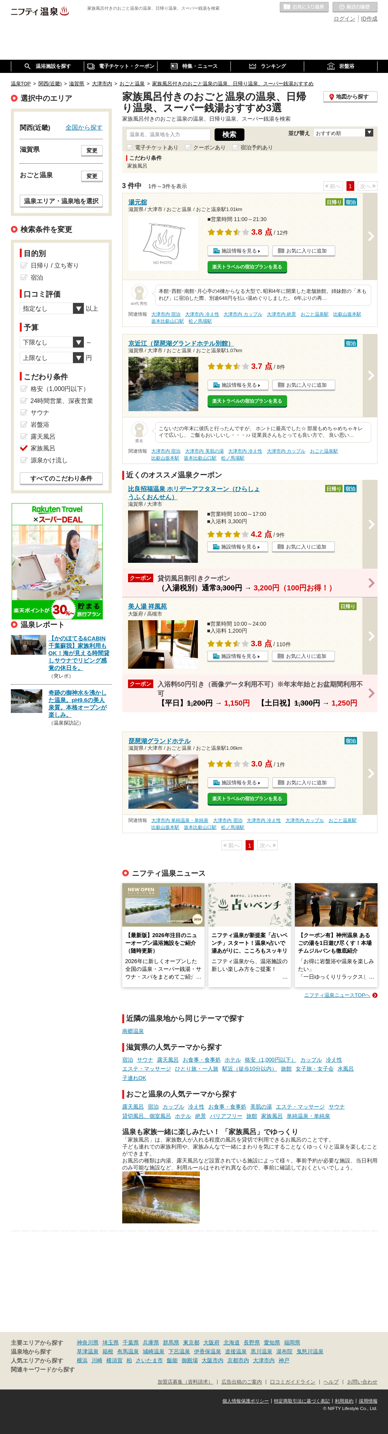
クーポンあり (209, 147)
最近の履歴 (355, 7)
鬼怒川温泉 (310, 1351)
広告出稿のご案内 (242, 1382)
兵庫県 (151, 1342)
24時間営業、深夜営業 (62, 401)
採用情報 (368, 1401)
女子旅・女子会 (315, 1069)
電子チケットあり (156, 147)
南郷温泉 (133, 1031)
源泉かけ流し (49, 460)
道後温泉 (236, 1351)
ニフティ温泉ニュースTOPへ (337, 995)
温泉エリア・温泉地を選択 (61, 200)
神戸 (284, 1360)
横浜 (82, 1360)
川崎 (97, 1360)
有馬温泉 (128, 1351)
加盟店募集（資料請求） (185, 1382)
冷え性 (334, 1060)
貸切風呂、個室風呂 (146, 1116)
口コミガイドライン (292, 1382)
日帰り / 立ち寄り (55, 265)
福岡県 (292, 1342)
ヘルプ (331, 1382)
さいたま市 (149, 1360)
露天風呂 (168, 1060)
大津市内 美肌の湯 (204, 451)
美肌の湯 (261, 1107)
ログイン (344, 19)
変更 (92, 150)
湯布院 (284, 1351)
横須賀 (114, 1360)
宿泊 (127, 1060)
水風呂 (346, 1069)
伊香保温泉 (207, 1351)
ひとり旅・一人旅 (196, 1069)
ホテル (233, 1060)
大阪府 (211, 1342)
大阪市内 (212, 1360)
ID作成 (369, 19)
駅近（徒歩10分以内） (249, 1069)
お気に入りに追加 (306, 251)
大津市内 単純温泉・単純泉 (179, 820)
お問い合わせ (362, 1382)
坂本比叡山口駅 (167, 321)
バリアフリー (226, 1116)
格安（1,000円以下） (270, 1060)
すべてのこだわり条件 (61, 478)
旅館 (286, 1069)
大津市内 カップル (242, 314)
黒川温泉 (261, 1351)
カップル (311, 1060)
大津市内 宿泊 (165, 314)
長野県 (252, 1342)
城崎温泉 (154, 1351)
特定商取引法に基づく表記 (302, 1401)
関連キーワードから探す (43, 1370)
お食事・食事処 (202, 1060)
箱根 (107, 1351)
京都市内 (238, 1360)
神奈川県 (88, 1342)
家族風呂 (272, 1116)
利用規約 (344, 1401)
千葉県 (131, 1342)
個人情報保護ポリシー (245, 1401)
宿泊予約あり (257, 147)
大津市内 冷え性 (202, 314)
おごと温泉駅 (315, 314)
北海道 (231, 1342)
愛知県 (272, 1342)
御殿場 (190, 1360)
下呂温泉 (179, 1351)
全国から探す (84, 127)
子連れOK (134, 1078)
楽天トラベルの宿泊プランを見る (247, 267)
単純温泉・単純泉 (308, 1116)
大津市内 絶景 (281, 314)
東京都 (191, 1342)
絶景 (200, 1116)
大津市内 (264, 1360)
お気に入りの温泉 (304, 7)
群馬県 (171, 1342)
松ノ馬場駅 (200, 321)
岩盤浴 (40, 424)
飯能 (172, 1360)
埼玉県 (110, 1342)
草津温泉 (88, 1351)
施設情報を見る (239, 251)
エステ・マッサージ (146, 1069)
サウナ (145, 1060)
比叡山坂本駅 (347, 314)
